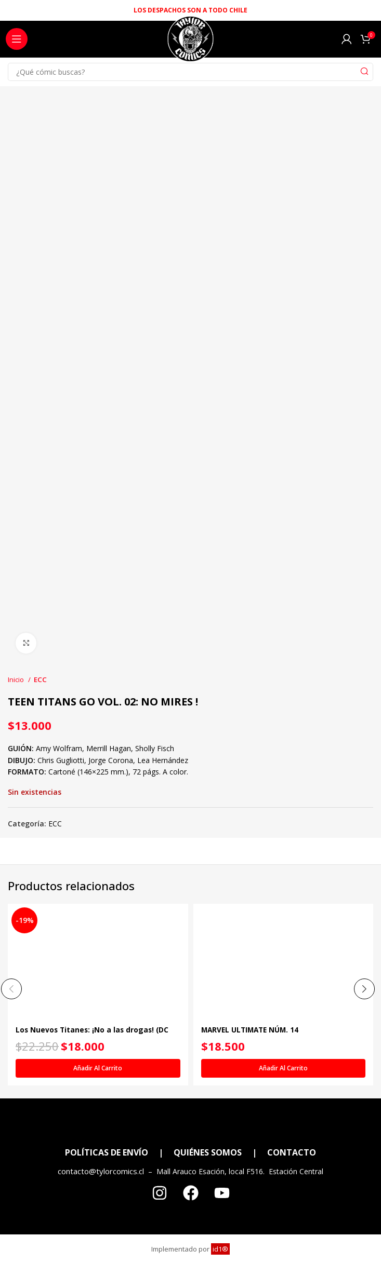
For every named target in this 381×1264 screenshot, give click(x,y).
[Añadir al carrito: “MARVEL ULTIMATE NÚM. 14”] (283, 1068)
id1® (220, 1249)
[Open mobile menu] (17, 39)
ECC (40, 679)
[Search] (190, 72)
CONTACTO (291, 1152)
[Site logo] (190, 42)
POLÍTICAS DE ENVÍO (106, 1152)
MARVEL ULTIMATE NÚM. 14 (252, 1030)
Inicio (16, 679)
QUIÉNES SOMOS (208, 1152)
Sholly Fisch (154, 748)
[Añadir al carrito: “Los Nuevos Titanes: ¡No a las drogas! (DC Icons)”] (98, 1068)
